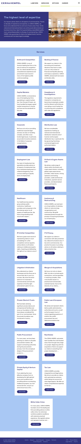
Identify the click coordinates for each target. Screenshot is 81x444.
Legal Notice (69, 441)
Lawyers (34, 3)
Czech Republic (40, 440)
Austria (26, 440)
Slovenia (45, 441)
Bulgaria (32, 440)
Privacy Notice (73, 440)
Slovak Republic (37, 441)
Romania (54, 440)
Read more (22, 82)
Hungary (48, 440)
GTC (67, 440)
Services (45, 3)
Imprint (76, 441)
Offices (55, 3)
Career (65, 3)
